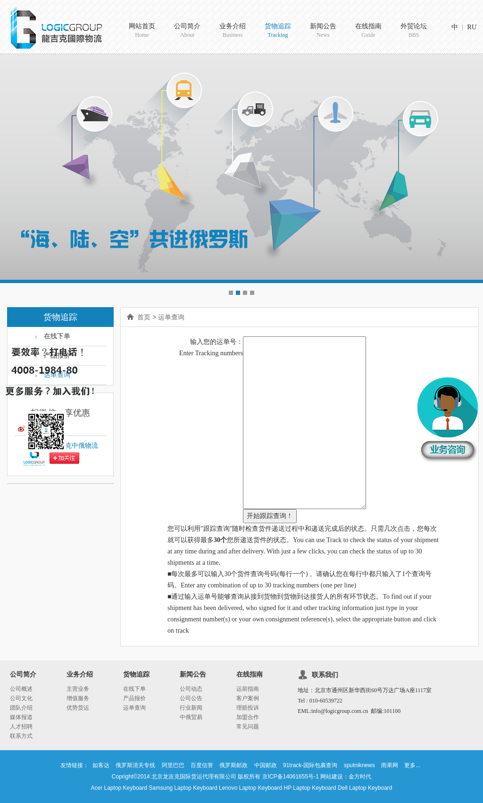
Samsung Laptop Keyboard (183, 788)
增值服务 (78, 698)
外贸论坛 (413, 31)
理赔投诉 (247, 707)
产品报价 (134, 698)
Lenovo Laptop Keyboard (250, 788)
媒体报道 (21, 717)
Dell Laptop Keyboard (365, 788)
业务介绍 (232, 31)
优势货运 (78, 707)
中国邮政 (265, 765)
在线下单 (134, 689)
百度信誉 (202, 765)
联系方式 (21, 736)
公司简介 (187, 31)
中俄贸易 (191, 717)
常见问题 (247, 726)
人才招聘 (21, 726)
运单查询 (171, 317)
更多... (412, 765)
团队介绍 (21, 707)
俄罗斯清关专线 (135, 765)
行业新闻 (191, 707)
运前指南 (247, 689)
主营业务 (78, 689)
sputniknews (359, 765)
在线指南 (368, 31)
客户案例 (247, 698)
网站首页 (142, 31)
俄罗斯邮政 (233, 765)
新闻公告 (323, 31)
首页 (143, 317)
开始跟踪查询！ (270, 515)
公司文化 (21, 698)
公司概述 (21, 689)
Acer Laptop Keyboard (119, 788)
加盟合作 (247, 717)
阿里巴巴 (173, 765)
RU (471, 27)
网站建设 (331, 776)
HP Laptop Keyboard (310, 788)
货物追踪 (278, 31)
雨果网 (389, 765)
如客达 (100, 765)
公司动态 (191, 689)
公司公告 (191, 698)
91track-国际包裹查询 (310, 765)
